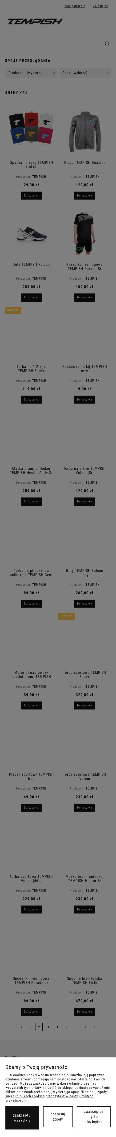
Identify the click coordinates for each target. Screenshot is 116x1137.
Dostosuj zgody (58, 1117)
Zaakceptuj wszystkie (22, 1118)
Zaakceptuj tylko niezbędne (93, 1116)
